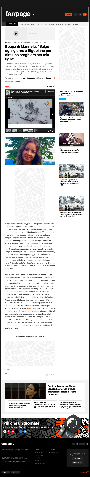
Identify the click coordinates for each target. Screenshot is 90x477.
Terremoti (40, 24)
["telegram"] (30, 432)
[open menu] (3, 24)
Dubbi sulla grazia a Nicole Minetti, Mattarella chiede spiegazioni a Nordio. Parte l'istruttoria (62, 390)
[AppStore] (6, 472)
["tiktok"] (5, 432)
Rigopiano (32, 308)
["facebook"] (25, 432)
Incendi (47, 24)
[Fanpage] (7, 444)
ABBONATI (68, 14)
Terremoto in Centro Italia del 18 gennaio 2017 (18, 42)
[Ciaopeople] (84, 472)
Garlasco (68, 24)
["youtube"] (15, 432)
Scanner (75, 24)
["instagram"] (10, 432)
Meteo (33, 24)
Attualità (12, 24)
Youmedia (38, 449)
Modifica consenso (40, 463)
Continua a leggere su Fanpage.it (30, 336)
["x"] (20, 432)
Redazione (38, 460)
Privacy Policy (39, 455)
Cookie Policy (39, 458)
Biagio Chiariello (15, 81)
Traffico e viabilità (57, 24)
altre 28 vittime (32, 243)
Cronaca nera (25, 24)
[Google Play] (15, 472)
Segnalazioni (39, 452)
